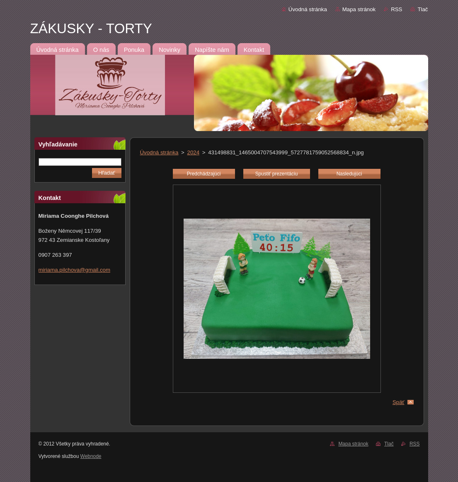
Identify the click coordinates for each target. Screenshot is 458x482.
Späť (399, 402)
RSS (396, 9)
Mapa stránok (359, 9)
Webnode (91, 456)
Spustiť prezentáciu (276, 174)
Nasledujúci (349, 174)
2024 (193, 152)
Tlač (422, 9)
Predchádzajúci (204, 174)
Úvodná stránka (307, 9)
